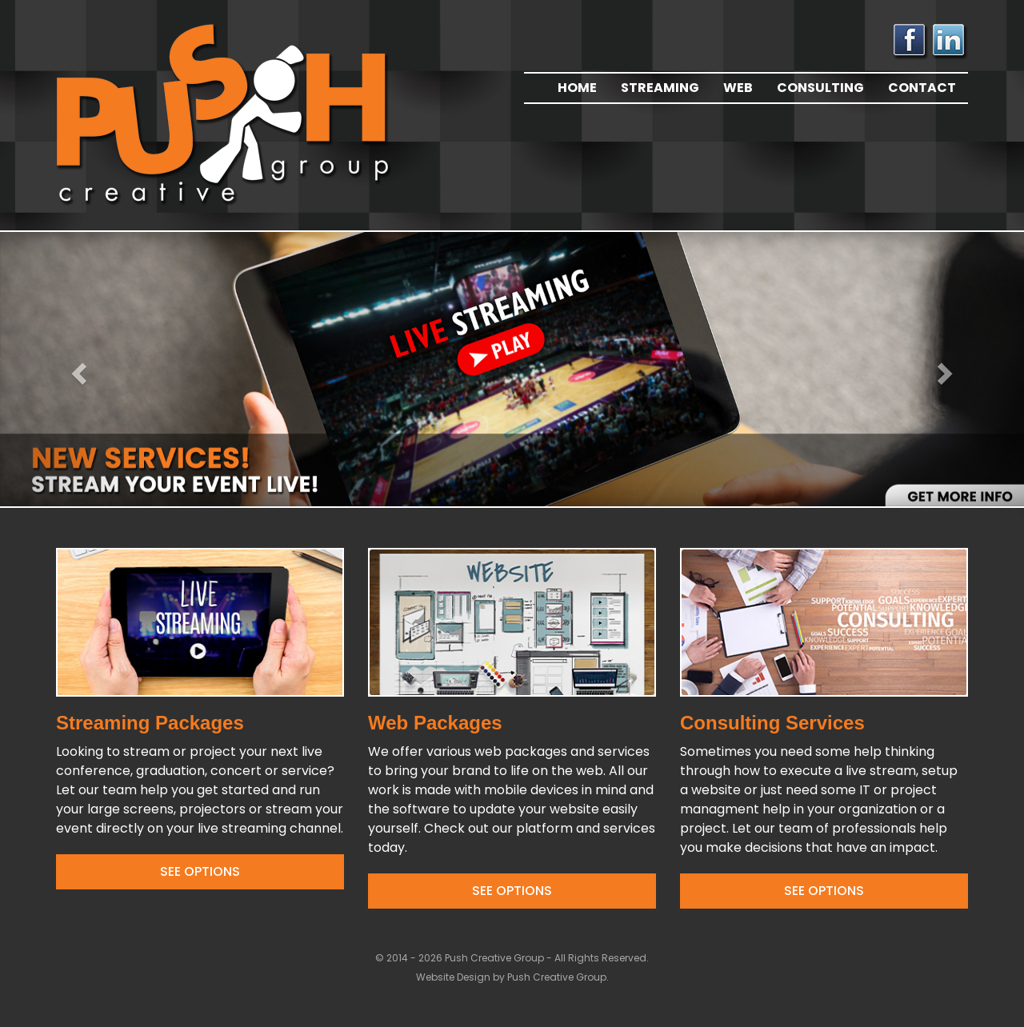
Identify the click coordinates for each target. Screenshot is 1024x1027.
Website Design (454, 977)
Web (738, 87)
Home (577, 87)
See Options (200, 871)
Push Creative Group (556, 977)
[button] (77, 369)
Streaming (660, 87)
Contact (922, 87)
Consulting (820, 87)
